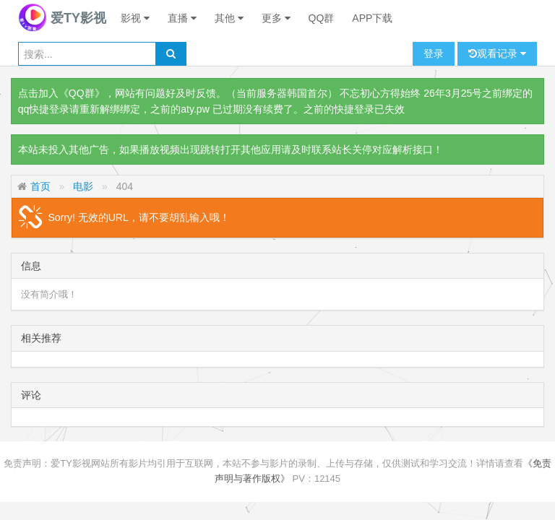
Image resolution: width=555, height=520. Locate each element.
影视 (135, 18)
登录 (433, 53)
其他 (229, 18)
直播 (182, 18)
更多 (276, 18)
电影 (83, 186)
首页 (40, 186)
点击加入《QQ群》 (61, 93)
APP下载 (372, 18)
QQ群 (322, 18)
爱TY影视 (62, 18)
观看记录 (497, 54)
